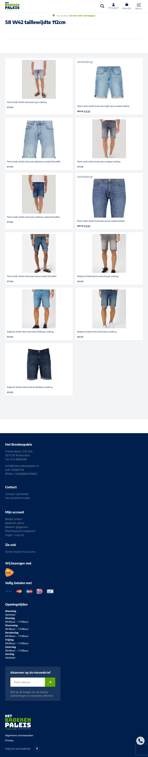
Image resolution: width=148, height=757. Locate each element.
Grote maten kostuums (20, 552)
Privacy (9, 740)
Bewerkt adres (14, 523)
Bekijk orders (13, 519)
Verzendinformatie (17, 498)
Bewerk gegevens (16, 527)
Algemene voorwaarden (19, 735)
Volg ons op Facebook (22, 748)
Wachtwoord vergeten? (20, 531)
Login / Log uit (14, 535)
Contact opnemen (17, 494)
